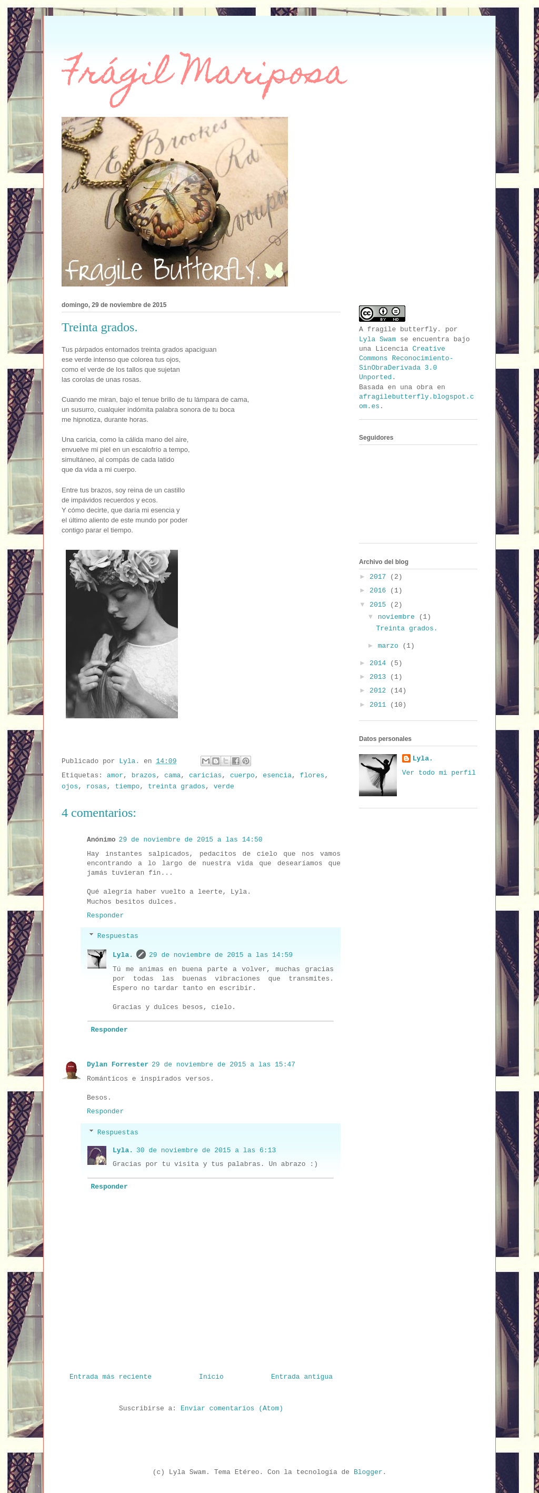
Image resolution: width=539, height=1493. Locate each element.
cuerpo (242, 775)
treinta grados (176, 786)
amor (115, 775)
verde (224, 786)
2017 (380, 577)
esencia (277, 775)
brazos (144, 775)
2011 (380, 705)
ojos (70, 786)
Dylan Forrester (117, 1065)
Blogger (368, 1472)
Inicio (211, 1377)
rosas (96, 786)
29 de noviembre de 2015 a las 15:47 (223, 1065)
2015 (380, 605)
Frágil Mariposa (204, 76)
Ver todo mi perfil (439, 773)
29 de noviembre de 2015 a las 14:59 (221, 955)
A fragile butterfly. (400, 329)
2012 (380, 691)
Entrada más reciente (110, 1377)
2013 (380, 677)
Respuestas (117, 936)
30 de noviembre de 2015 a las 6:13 (206, 1150)
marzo (390, 646)
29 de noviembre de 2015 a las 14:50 (191, 840)
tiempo (127, 786)
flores (312, 775)
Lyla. (123, 955)
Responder (105, 915)
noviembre (398, 617)
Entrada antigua (302, 1377)
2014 (380, 663)
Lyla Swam (377, 339)
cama (172, 775)
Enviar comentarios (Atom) (232, 1408)
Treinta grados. (406, 628)
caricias (205, 775)
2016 (380, 591)
